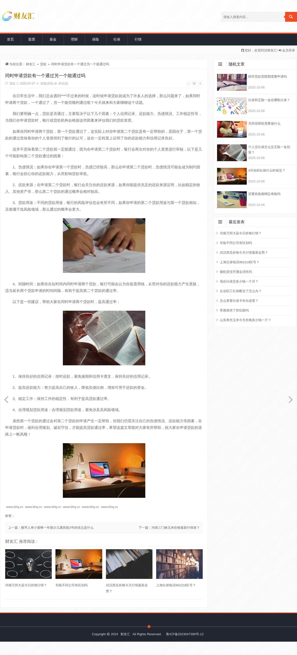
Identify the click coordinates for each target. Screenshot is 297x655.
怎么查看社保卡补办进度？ (239, 301)
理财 (74, 39)
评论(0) (63, 83)
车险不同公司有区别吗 (71, 585)
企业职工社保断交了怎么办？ (241, 291)
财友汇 (31, 64)
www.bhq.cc (14, 507)
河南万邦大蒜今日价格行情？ (26, 585)
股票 (31, 39)
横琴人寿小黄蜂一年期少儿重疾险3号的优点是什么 (57, 527)
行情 (138, 39)
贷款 (43, 64)
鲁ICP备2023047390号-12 (185, 634)
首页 (10, 39)
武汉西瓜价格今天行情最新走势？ (127, 588)
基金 (53, 39)
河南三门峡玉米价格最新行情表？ (175, 527)
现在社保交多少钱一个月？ (239, 281)
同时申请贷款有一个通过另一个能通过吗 (80, 64)
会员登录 (288, 50)
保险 (95, 39)
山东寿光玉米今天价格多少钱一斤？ (245, 320)
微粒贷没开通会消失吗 (236, 272)
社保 (116, 39)
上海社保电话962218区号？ (176, 585)
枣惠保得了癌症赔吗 (234, 310)
